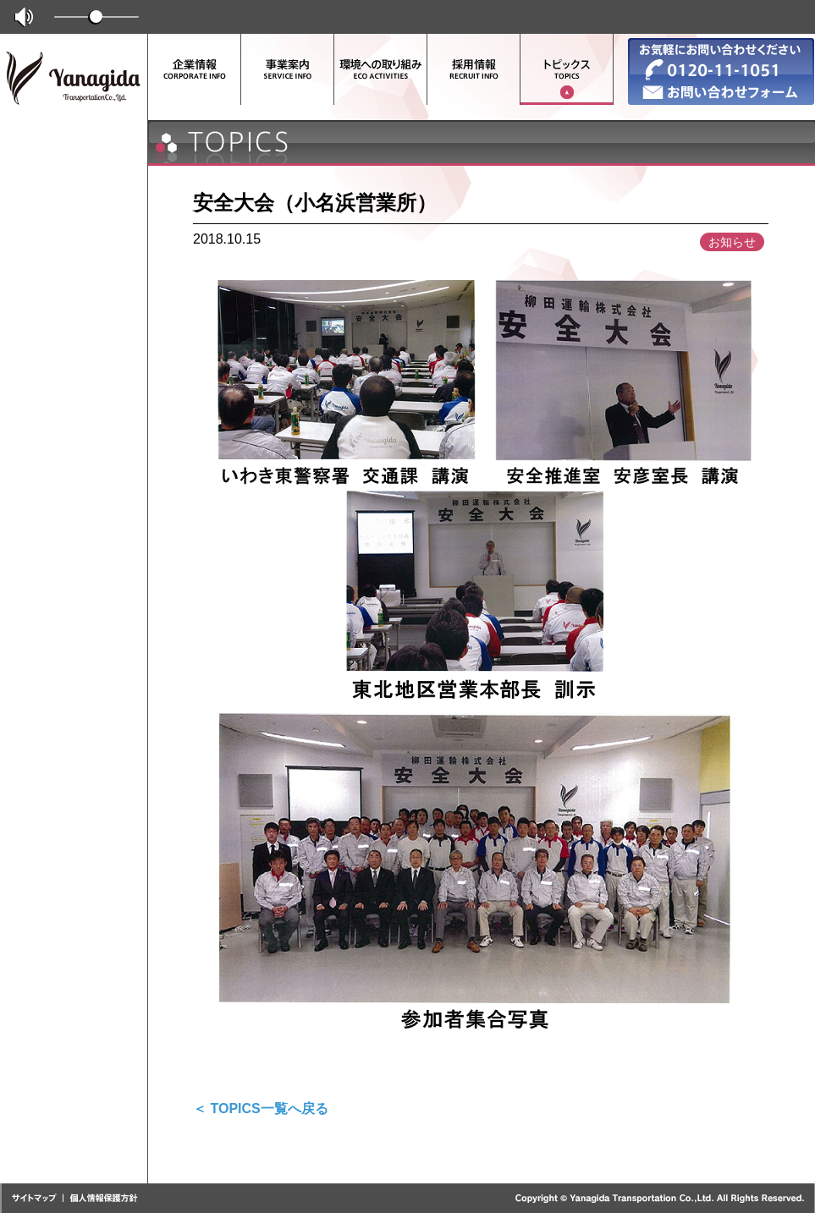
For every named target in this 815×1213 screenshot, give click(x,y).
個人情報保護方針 (100, 1199)
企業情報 (194, 69)
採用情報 (473, 69)
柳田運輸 (73, 82)
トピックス (567, 69)
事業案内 (287, 69)
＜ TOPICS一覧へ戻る (260, 1108)
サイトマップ (37, 1199)
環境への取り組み (380, 69)
